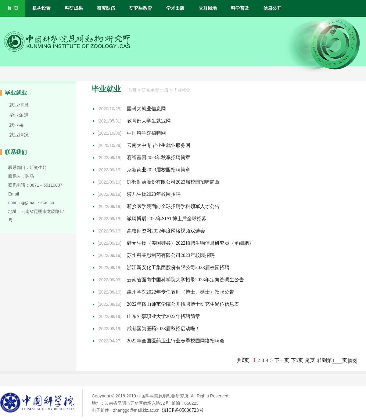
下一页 (281, 360)
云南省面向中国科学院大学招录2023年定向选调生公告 (185, 279)
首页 (132, 90)
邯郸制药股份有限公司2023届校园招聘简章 (173, 181)
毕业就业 (181, 90)
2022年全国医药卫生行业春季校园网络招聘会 (175, 340)
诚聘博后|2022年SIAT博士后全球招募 (166, 218)
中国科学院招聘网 (146, 133)
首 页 (12, 8)
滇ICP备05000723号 (183, 410)
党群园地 (208, 8)
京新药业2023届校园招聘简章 (158, 169)
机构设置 (41, 8)
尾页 (310, 360)
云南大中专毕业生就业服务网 (158, 145)
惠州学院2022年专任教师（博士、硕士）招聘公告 (180, 291)
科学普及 (240, 8)
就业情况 (19, 134)
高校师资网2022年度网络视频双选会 (166, 230)
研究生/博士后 (155, 90)
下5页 (297, 360)
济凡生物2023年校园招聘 (154, 194)
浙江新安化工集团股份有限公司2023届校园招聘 (178, 267)
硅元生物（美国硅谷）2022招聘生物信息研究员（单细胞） (190, 243)
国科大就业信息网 (146, 108)
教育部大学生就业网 (149, 120)
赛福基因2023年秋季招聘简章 (158, 157)
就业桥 (16, 125)
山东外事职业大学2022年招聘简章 (163, 316)
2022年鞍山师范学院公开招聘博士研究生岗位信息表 (183, 304)
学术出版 (175, 8)
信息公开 (272, 8)
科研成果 (74, 8)
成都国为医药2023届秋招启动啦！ (163, 328)
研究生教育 (140, 8)
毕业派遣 (19, 115)
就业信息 (19, 105)
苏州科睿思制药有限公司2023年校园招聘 (171, 255)
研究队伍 (106, 8)
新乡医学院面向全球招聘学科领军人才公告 (173, 206)
